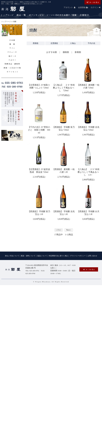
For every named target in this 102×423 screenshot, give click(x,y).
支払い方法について (12, 256)
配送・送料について (28, 256)
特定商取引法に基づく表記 (58, 256)
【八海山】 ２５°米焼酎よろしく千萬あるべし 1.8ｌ (88, 172)
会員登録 (84, 7)
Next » (68, 230)
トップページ (6, 21)
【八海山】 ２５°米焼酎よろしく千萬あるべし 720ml (64, 88)
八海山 (73, 43)
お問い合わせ (92, 256)
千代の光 (91, 43)
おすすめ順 (51, 52)
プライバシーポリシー (78, 256)
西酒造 (35, 43)
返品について (42, 256)
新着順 (78, 52)
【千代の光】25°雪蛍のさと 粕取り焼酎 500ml (39, 130)
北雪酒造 (54, 43)
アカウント (70, 7)
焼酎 (14, 21)
